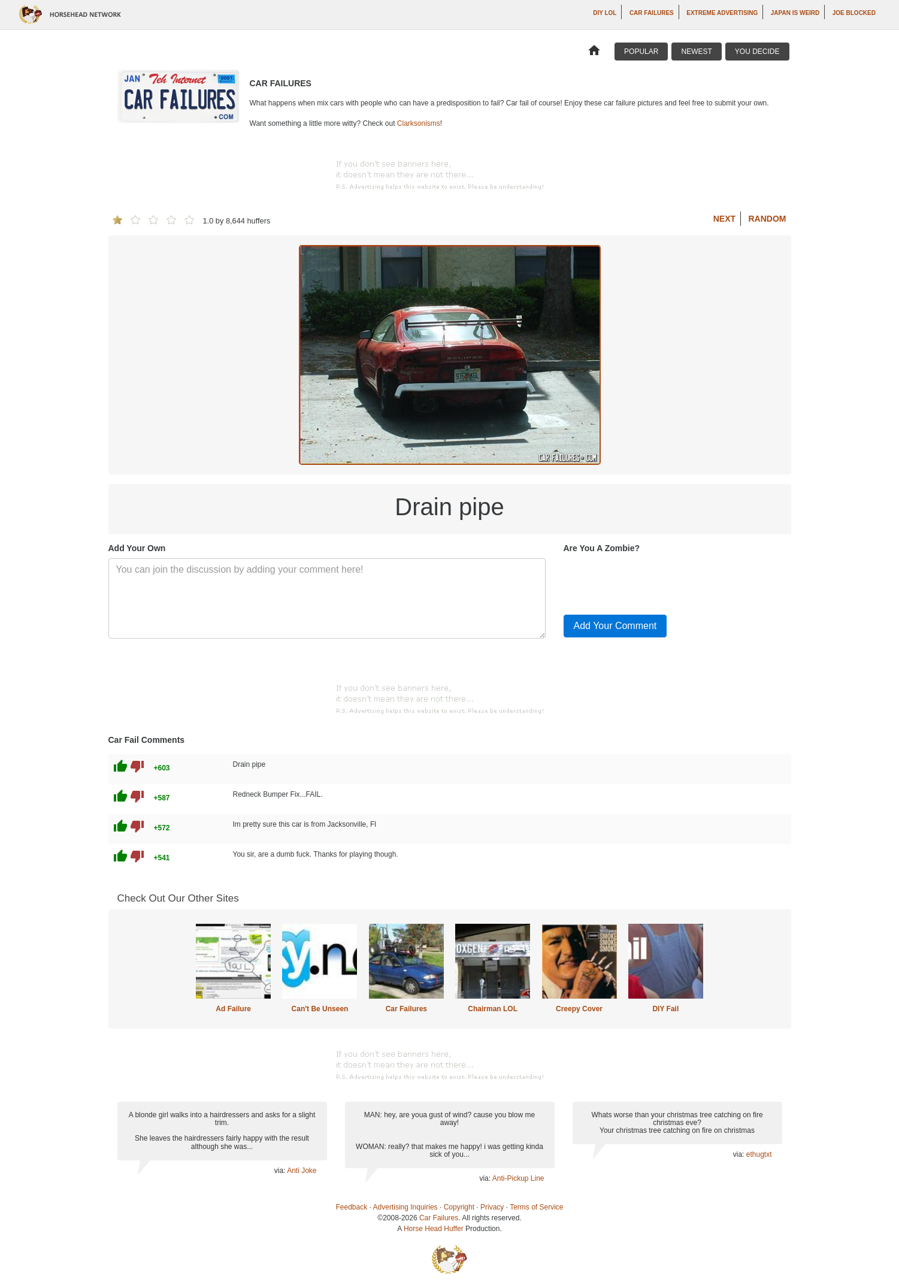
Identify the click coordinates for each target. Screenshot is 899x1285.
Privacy (492, 1207)
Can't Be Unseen (320, 1009)
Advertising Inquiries (405, 1207)
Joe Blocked (854, 13)
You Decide (757, 51)
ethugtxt (759, 1154)
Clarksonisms (418, 123)
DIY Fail (665, 1009)
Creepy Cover (579, 1009)
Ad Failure (233, 1009)
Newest (696, 51)
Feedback (352, 1207)
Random (767, 218)
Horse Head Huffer (434, 1228)
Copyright (459, 1207)
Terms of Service (536, 1207)
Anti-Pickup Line (518, 1178)
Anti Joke (301, 1170)
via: (280, 1170)
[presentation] (655, 581)
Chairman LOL (492, 1009)
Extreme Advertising (722, 13)
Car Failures (651, 13)
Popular (641, 51)
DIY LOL (604, 13)
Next (724, 218)
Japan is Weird (795, 13)
